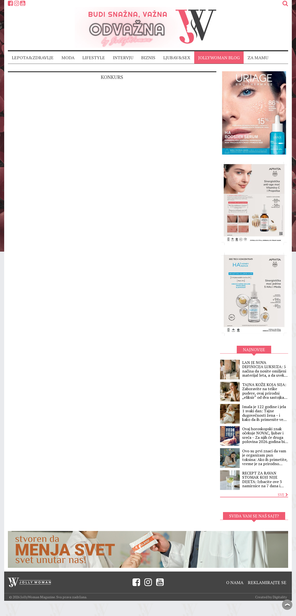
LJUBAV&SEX (176, 57)
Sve (283, 494)
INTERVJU (123, 57)
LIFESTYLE (93, 57)
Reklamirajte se (267, 582)
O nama (234, 582)
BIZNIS (148, 57)
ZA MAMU (258, 57)
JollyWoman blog (219, 57)
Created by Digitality (271, 597)
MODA (67, 57)
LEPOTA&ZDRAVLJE (33, 57)
